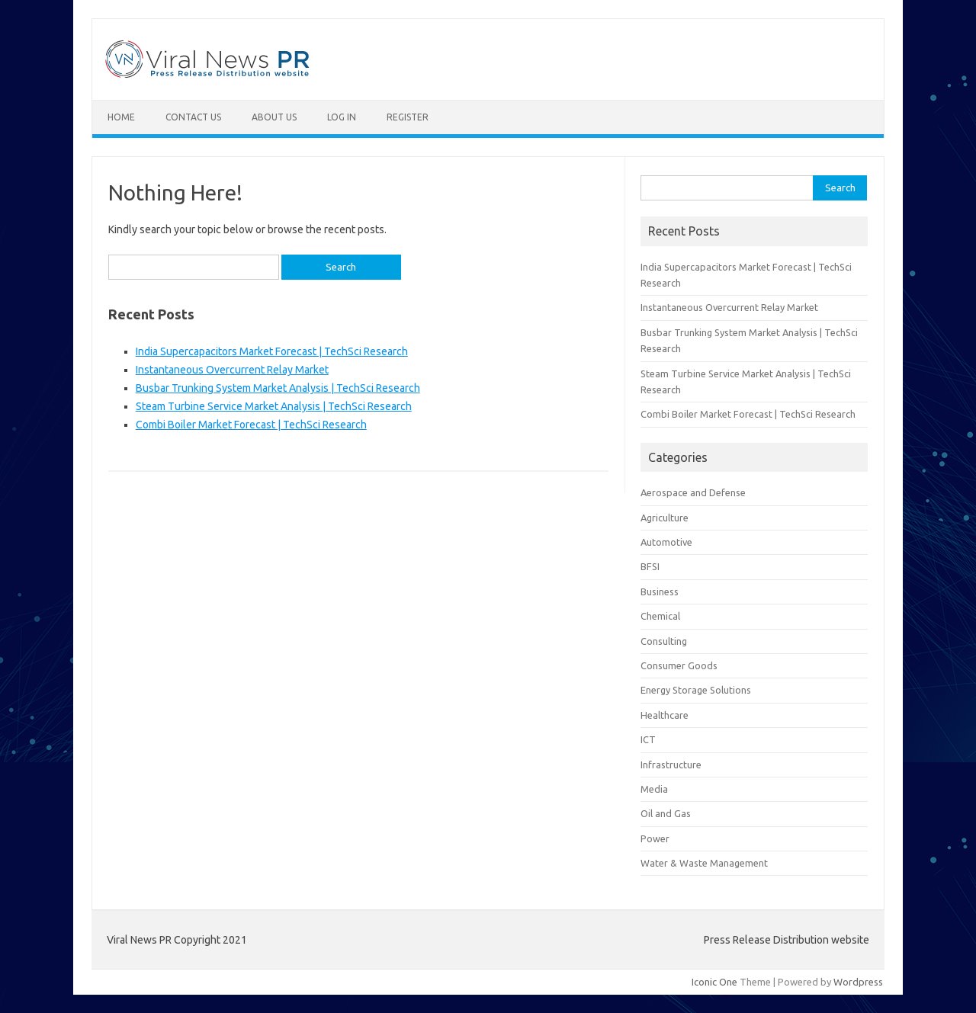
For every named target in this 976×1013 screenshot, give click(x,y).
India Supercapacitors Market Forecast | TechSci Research (272, 351)
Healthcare (664, 715)
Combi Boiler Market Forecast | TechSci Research (251, 424)
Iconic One (714, 981)
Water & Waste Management (704, 863)
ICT (648, 739)
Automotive (666, 542)
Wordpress (858, 981)
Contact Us (193, 117)
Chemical (660, 616)
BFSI (650, 566)
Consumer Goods (679, 665)
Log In (341, 117)
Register (408, 117)
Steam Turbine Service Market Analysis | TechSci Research (274, 406)
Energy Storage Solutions (695, 689)
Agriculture (664, 517)
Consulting (663, 641)
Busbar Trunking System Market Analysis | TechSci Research (278, 388)
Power (654, 838)
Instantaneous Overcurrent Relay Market (232, 370)
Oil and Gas (665, 813)
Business (659, 591)
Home (121, 117)
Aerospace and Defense (693, 492)
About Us (274, 117)
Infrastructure (671, 764)
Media (654, 789)
